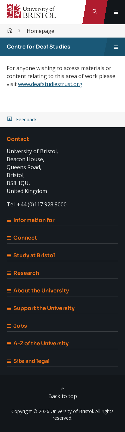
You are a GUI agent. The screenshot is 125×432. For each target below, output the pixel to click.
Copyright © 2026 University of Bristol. (52, 411)
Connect (22, 237)
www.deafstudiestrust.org (50, 84)
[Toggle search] (95, 12)
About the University (38, 290)
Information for (31, 220)
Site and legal (28, 361)
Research (23, 273)
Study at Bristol (31, 255)
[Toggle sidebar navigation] (116, 47)
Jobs (17, 325)
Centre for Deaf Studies (38, 46)
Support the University (41, 308)
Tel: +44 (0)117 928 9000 (37, 204)
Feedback (26, 119)
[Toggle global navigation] (116, 12)
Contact (18, 139)
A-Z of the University (38, 343)
